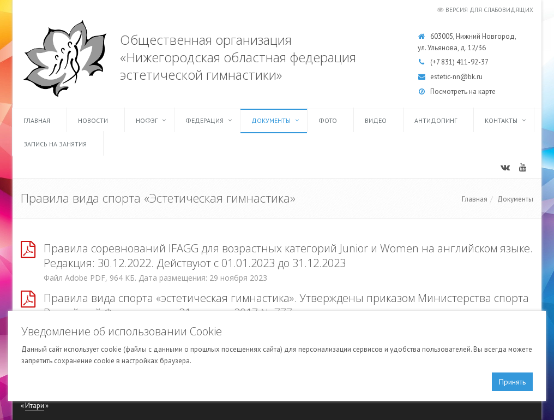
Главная (36, 120)
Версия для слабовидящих (489, 10)
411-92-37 (472, 62)
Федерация (204, 120)
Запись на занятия (55, 144)
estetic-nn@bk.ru (456, 76)
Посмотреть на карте (463, 91)
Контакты (501, 120)
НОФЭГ (147, 120)
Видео (376, 120)
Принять (512, 382)
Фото (327, 120)
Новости (93, 120)
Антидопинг (435, 120)
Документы (271, 120)
